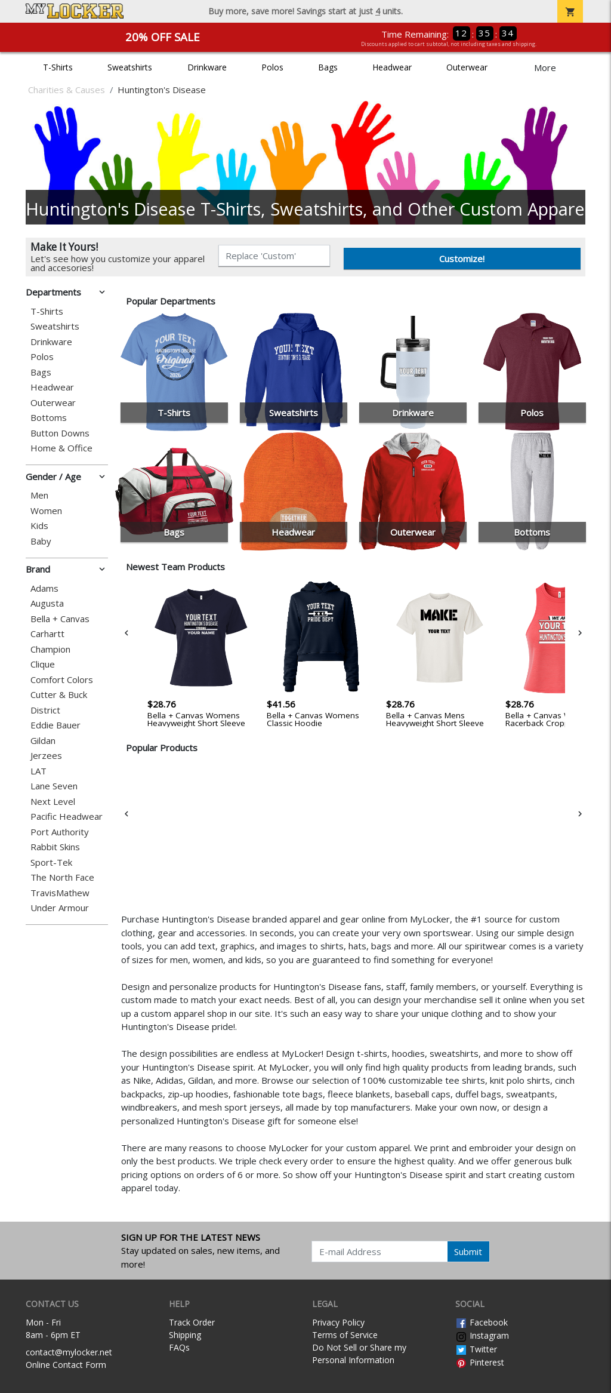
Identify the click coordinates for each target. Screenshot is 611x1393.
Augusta (47, 603)
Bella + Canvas (60, 619)
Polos (272, 67)
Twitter (476, 1349)
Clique (42, 664)
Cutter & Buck (58, 695)
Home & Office (61, 448)
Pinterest (479, 1362)
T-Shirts (58, 67)
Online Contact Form (66, 1364)
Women (46, 511)
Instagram (482, 1335)
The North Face (62, 877)
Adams (44, 588)
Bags (328, 67)
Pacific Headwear (66, 816)
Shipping (185, 1334)
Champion (50, 649)
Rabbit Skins (55, 847)
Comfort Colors (61, 680)
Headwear (392, 67)
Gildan (42, 741)
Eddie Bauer (55, 725)
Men (39, 495)
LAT (38, 771)
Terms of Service (345, 1334)
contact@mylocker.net (69, 1352)
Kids (39, 526)
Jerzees (46, 756)
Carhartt (47, 634)
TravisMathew (60, 893)
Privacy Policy (338, 1322)
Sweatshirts (129, 67)
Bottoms (48, 418)
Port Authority (59, 832)
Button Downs (60, 433)
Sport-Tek (51, 862)
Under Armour (59, 908)
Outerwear (466, 67)
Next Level (52, 802)
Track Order (192, 1322)
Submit (468, 1251)
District (45, 710)
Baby (40, 541)
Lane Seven (54, 786)
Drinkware (207, 67)
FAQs (179, 1347)
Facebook (481, 1322)
